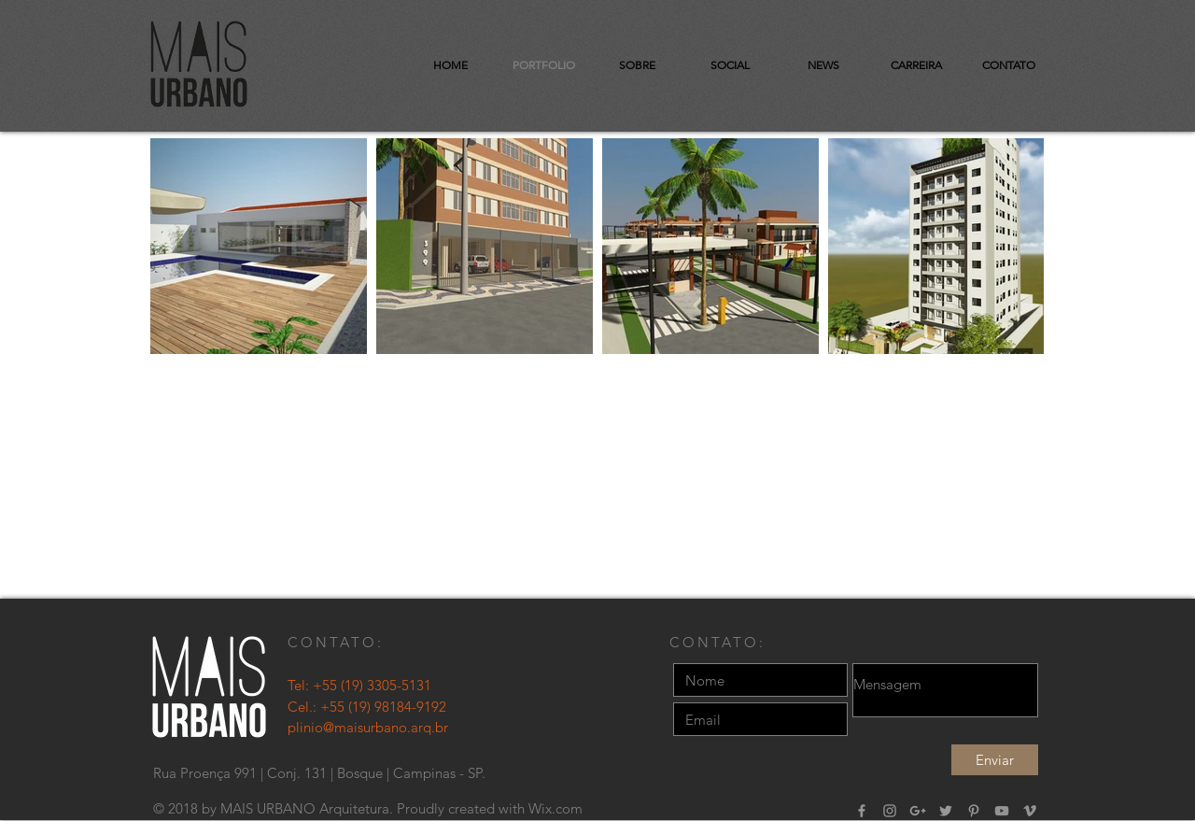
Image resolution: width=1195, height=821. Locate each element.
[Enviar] (994, 759)
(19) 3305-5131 (386, 685)
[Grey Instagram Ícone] (889, 810)
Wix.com (555, 808)
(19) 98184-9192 (397, 706)
